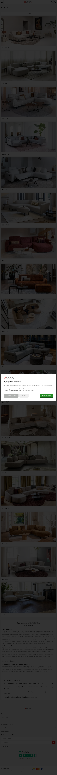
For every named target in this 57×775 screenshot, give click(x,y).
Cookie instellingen (11, 395)
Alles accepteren (46, 395)
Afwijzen (24, 395)
